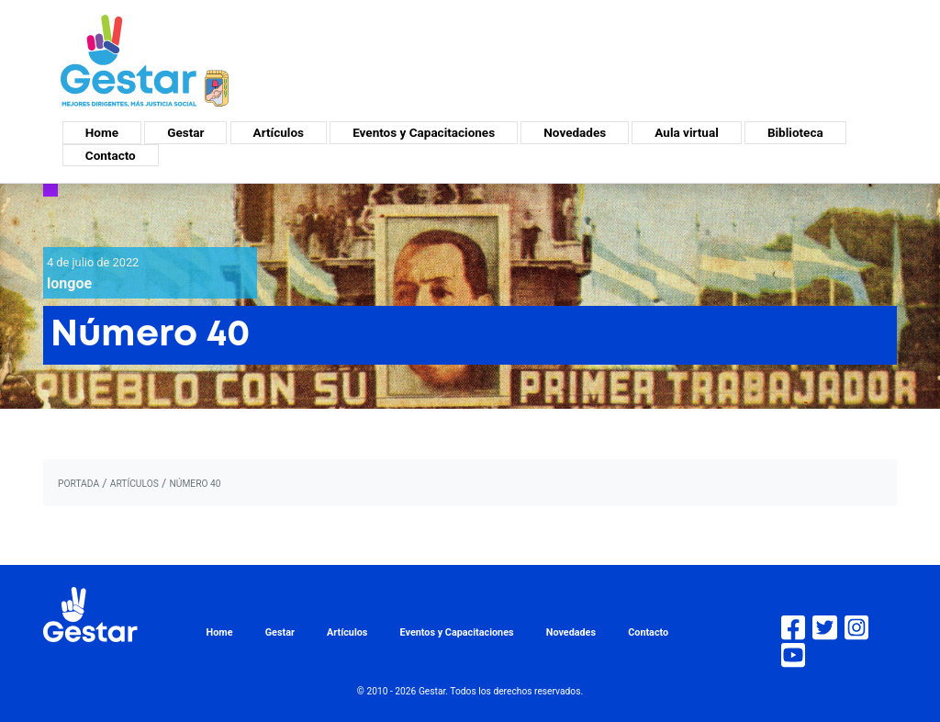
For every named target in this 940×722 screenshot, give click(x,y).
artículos (134, 484)
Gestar (185, 132)
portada (78, 484)
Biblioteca (795, 132)
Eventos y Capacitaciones (423, 132)
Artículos (278, 132)
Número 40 (194, 484)
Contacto (110, 155)
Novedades (574, 132)
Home (101, 132)
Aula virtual (686, 132)
